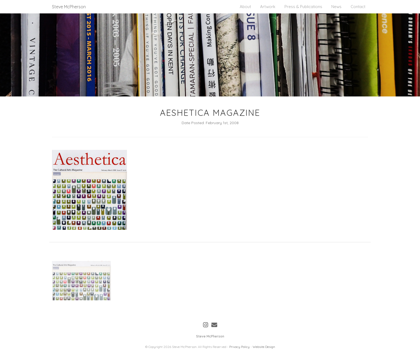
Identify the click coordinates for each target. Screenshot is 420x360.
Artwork (267, 6)
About (245, 6)
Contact (358, 6)
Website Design (264, 347)
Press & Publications (303, 6)
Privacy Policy (239, 347)
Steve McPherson (69, 6)
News (336, 6)
